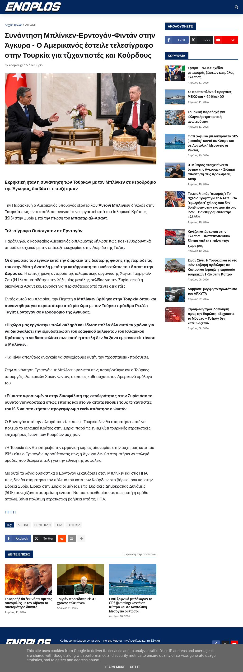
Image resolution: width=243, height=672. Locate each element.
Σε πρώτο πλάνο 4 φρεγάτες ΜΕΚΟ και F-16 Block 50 (210, 94)
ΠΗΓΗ (10, 511)
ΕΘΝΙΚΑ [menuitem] (83, 19)
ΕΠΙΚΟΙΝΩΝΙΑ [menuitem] (177, 19)
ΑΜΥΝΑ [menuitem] (34, 19)
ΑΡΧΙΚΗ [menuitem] (14, 19)
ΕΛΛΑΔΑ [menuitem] (124, 19)
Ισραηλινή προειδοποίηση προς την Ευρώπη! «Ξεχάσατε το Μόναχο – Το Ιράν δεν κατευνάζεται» (211, 316)
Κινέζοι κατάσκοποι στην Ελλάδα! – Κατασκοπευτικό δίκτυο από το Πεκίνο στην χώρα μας (209, 238)
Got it (135, 667)
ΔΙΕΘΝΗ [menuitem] (103, 19)
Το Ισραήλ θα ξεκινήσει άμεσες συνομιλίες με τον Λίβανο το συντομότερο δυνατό (28, 603)
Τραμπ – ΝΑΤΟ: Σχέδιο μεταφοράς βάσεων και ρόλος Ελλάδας (211, 72)
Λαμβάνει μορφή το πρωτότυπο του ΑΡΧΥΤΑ (212, 291)
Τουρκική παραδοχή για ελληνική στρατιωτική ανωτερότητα (206, 116)
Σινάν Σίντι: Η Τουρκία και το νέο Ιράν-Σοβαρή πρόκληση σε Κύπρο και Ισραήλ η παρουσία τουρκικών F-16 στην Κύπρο (212, 267)
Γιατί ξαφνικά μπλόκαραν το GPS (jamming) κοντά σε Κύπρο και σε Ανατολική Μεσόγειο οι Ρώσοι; (130, 605)
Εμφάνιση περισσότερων (139, 554)
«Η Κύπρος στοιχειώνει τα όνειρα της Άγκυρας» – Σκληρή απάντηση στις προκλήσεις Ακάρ (211, 172)
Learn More (115, 667)
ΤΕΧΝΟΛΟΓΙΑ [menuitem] (148, 19)
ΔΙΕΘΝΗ (30, 25)
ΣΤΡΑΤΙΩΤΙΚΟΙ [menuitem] (58, 19)
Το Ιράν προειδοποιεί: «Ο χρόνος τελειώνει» (76, 601)
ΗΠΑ (59, 525)
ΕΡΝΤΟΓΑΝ (42, 525)
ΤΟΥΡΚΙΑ (73, 525)
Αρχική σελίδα (14, 25)
